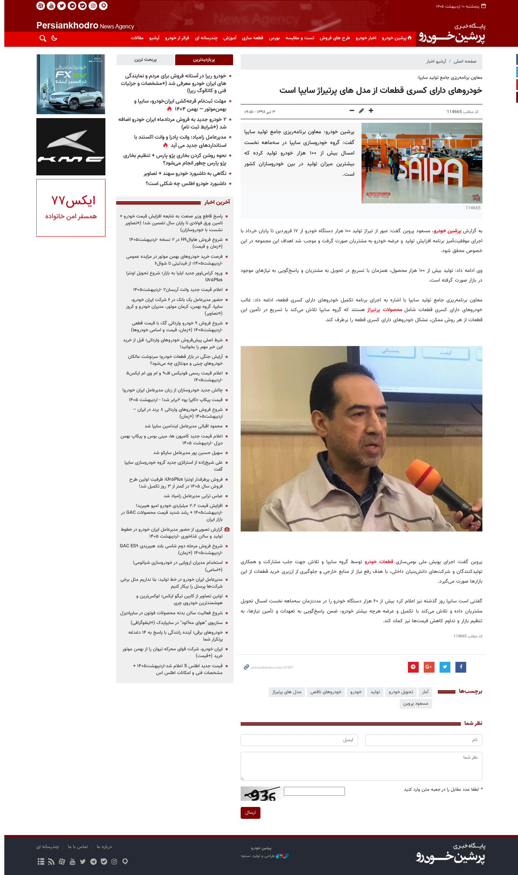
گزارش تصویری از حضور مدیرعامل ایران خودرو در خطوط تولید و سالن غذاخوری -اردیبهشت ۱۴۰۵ (170, 533)
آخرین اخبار (215, 202)
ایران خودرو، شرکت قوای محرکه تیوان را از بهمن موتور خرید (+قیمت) (170, 653)
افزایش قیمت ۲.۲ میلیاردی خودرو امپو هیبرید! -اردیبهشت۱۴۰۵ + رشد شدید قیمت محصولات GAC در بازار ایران (170, 512)
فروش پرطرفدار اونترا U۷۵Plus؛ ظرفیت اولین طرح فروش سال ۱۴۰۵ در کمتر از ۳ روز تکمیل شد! (174, 483)
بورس (272, 38)
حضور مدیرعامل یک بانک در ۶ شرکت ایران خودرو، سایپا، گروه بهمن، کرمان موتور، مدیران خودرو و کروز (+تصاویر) (172, 306)
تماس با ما (76, 847)
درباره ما (102, 847)
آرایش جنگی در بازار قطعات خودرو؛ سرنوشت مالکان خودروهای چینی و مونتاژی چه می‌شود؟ (173, 360)
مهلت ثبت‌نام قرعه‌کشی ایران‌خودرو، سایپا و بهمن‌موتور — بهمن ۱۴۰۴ (178, 105)
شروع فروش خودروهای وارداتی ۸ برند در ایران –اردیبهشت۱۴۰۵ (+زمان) (176, 413)
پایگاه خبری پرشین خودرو (449, 34)
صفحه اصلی (462, 61)
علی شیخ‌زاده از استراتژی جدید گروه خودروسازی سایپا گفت (171, 466)
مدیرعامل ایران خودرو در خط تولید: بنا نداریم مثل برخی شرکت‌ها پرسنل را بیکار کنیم (169, 583)
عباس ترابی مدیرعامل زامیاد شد (191, 496)
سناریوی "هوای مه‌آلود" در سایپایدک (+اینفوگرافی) (174, 623)
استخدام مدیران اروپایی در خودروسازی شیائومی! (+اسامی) (176, 566)
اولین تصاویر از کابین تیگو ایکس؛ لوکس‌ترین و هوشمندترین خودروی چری (177, 600)
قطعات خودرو (377, 562)
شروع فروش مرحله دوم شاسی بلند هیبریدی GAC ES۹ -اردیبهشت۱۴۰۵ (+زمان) (169, 550)
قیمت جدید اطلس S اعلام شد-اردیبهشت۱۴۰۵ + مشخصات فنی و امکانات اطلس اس (176, 670)
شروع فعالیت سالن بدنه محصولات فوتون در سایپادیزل (169, 613)
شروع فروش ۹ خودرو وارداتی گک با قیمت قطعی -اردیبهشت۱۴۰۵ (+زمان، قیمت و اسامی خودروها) (175, 327)
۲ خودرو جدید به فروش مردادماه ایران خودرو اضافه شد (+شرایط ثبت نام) (170, 123)
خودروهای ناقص (323, 692)
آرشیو (152, 38)
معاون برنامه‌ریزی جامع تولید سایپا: (447, 77)
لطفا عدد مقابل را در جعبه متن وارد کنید (441, 789)
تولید (373, 692)
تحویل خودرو (399, 692)
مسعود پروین (413, 703)
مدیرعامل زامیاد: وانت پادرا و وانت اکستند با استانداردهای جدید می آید (178, 141)
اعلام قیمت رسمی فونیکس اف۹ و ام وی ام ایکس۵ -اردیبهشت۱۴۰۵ (172, 377)
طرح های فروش (333, 38)
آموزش (227, 38)
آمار (423, 692)
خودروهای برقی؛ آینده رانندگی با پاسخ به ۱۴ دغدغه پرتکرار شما (173, 636)
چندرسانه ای (204, 38)
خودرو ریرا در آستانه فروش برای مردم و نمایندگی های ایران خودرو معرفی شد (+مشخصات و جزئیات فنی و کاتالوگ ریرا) (171, 83)
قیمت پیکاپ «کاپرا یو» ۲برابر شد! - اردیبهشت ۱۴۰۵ (174, 400)
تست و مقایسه (297, 38)
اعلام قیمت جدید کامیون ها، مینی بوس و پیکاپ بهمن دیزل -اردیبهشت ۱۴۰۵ (169, 440)
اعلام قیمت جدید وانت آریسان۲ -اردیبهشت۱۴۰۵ (176, 289)
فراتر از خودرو (175, 38)
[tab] (202, 60)
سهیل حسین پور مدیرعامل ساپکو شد (186, 453)
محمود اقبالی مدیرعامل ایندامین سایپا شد (181, 426)
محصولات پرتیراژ (382, 310)
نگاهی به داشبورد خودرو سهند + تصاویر (182, 174)
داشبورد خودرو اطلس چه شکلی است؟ (184, 184)
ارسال (248, 812)
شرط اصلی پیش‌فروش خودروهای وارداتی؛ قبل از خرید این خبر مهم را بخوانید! (171, 344)
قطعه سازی (250, 38)
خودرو (353, 692)
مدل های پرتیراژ (284, 692)
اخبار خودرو (364, 38)
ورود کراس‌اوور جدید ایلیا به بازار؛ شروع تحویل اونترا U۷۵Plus (172, 277)
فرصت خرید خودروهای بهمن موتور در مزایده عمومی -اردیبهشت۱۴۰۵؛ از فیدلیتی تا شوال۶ (172, 260)
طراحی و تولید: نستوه (263, 856)
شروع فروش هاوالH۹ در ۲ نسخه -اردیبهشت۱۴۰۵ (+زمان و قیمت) (174, 243)
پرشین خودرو (395, 38)
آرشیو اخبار (434, 61)
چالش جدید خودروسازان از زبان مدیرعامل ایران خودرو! (170, 390)
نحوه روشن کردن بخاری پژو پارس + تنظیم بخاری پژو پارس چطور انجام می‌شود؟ (172, 159)
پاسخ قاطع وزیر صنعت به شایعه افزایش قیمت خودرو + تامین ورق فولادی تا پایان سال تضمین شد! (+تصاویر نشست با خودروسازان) (169, 223)
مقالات (135, 38)
